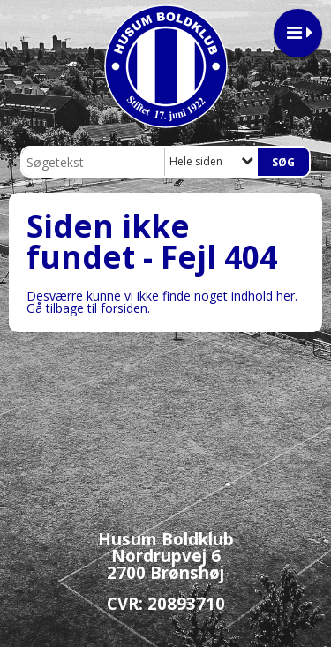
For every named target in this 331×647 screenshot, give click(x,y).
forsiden (124, 308)
